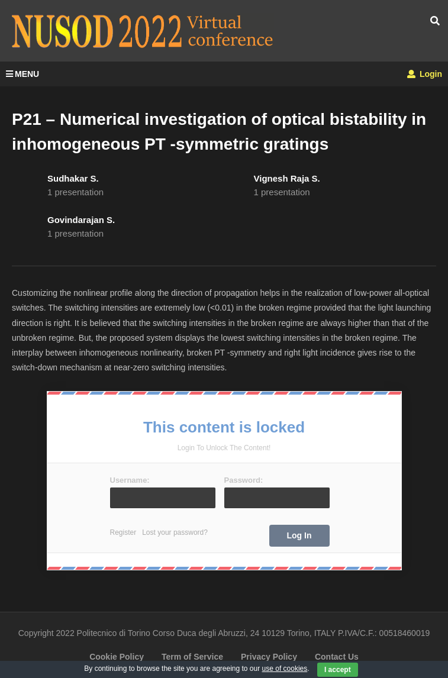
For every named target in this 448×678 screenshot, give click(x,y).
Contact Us (337, 656)
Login (424, 74)
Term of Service (192, 656)
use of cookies (285, 668)
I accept (337, 670)
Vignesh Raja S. (287, 178)
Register (123, 532)
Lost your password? (175, 532)
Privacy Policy (269, 656)
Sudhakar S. (73, 178)
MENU (22, 74)
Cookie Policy (116, 656)
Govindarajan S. (81, 220)
